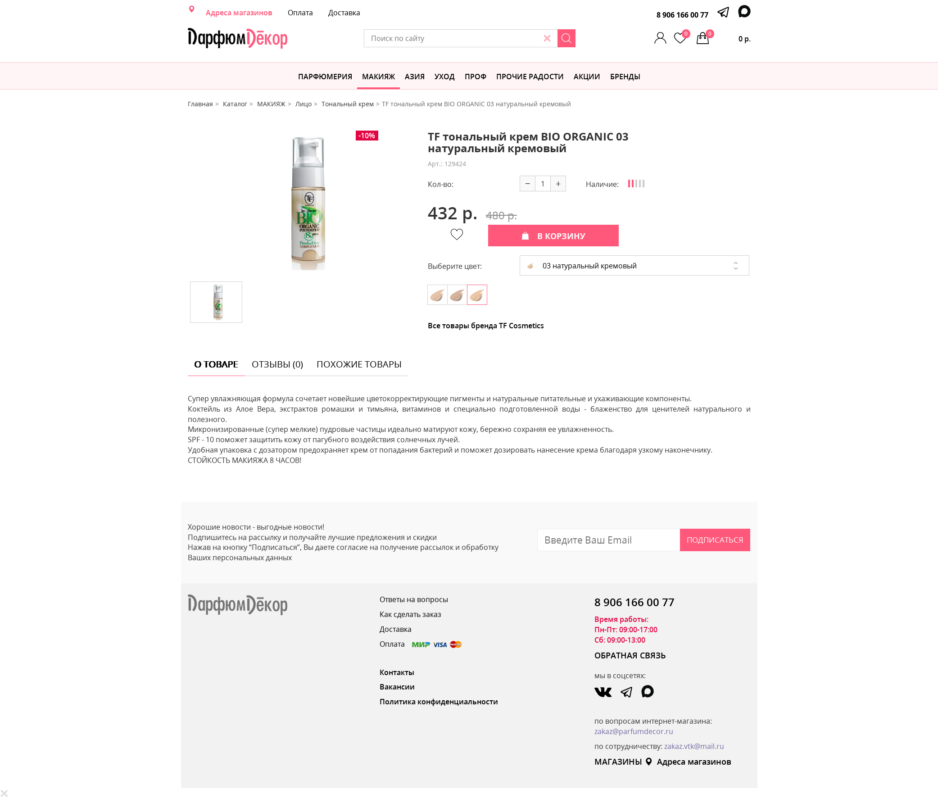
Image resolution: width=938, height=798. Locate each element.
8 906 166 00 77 (682, 15)
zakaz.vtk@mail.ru (694, 746)
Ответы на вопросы (414, 599)
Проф (475, 77)
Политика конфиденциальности (439, 702)
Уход (445, 77)
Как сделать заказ (410, 614)
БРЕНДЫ (625, 77)
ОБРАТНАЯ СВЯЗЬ (630, 655)
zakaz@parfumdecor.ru (633, 731)
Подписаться (715, 540)
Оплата (300, 13)
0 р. (728, 36)
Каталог (235, 104)
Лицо (303, 104)
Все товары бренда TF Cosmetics (486, 326)
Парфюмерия (325, 77)
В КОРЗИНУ (553, 236)
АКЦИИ (587, 77)
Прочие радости (530, 77)
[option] (300, 202)
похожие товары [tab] (359, 364)
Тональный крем (348, 104)
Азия (415, 77)
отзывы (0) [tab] (277, 364)
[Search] (566, 38)
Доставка (344, 13)
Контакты (397, 672)
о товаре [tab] (216, 364)
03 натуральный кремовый (582, 266)
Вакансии (397, 687)
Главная (200, 104)
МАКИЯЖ (378, 77)
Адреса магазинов (239, 13)
